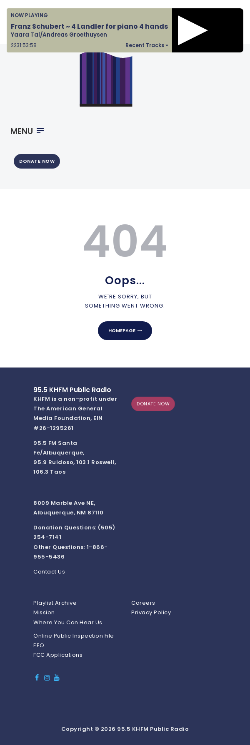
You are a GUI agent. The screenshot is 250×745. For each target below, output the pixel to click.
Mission (44, 612)
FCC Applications (57, 655)
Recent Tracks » (146, 45)
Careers (143, 603)
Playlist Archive (55, 603)
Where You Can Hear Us (67, 622)
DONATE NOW (37, 161)
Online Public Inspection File (73, 636)
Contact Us (49, 572)
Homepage (121, 330)
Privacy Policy (151, 612)
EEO (39, 645)
